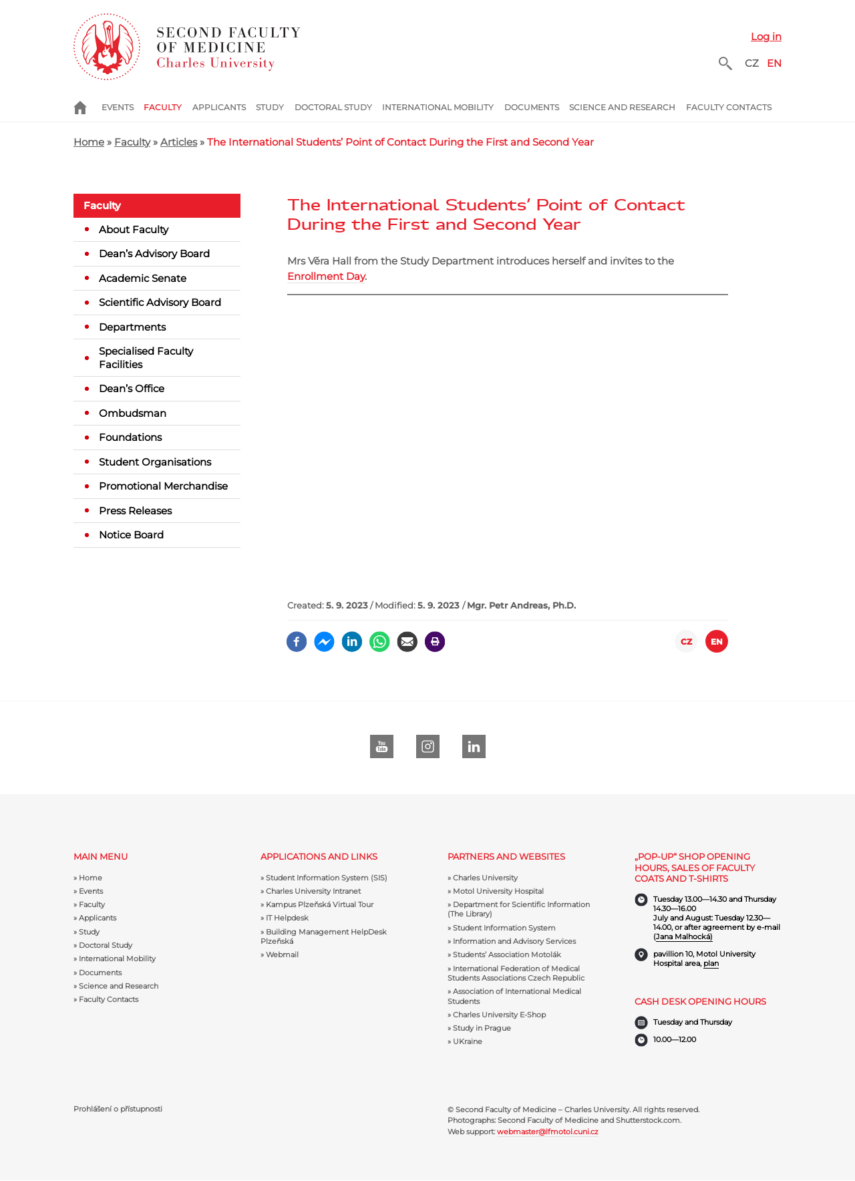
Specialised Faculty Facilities (146, 358)
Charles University (485, 877)
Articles (178, 142)
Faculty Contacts (729, 107)
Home (87, 108)
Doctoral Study (333, 107)
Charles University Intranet (313, 891)
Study (270, 107)
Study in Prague (482, 1028)
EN (774, 63)
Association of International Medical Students (514, 996)
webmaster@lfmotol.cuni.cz (547, 1131)
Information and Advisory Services (514, 941)
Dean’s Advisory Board (154, 253)
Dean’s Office (131, 388)
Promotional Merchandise (163, 486)
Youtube (381, 746)
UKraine (467, 1041)
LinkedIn (474, 746)
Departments (132, 327)
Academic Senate (142, 278)
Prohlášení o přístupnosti (117, 1109)
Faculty (163, 107)
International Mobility (438, 107)
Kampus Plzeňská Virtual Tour (319, 904)
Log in (766, 36)
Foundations (130, 437)
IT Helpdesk (287, 917)
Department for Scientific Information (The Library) (519, 909)
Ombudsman (132, 413)
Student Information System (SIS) (326, 877)
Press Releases (135, 510)
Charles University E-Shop (499, 1014)
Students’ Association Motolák (507, 954)
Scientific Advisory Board (160, 302)
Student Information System (504, 928)
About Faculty (133, 229)
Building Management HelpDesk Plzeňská (324, 936)
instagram (428, 746)
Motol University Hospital (498, 891)
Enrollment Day (326, 276)
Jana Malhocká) (684, 936)
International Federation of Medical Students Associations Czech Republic (516, 973)
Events (118, 107)
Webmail (282, 954)
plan (711, 963)
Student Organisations (155, 462)
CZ (752, 63)
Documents (531, 107)
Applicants (219, 107)
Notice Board (131, 534)
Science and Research (622, 107)
